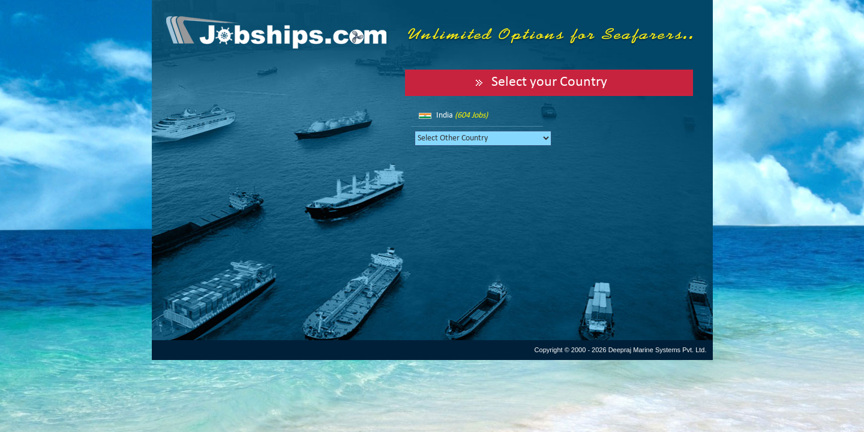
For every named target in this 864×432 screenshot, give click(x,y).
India (462, 115)
